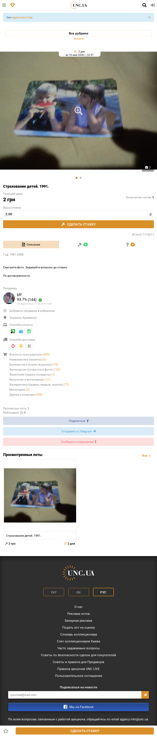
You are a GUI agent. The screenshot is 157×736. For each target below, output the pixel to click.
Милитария (19, 389)
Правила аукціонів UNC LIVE (78, 669)
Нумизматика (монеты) (27, 359)
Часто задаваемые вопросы (78, 648)
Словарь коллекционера (78, 634)
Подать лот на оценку (78, 627)
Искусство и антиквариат (30, 379)
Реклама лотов (78, 614)
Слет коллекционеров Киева (78, 641)
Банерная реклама (78, 621)
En (78, 592)
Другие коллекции (25, 394)
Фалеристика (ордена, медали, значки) (39, 384)
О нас (78, 607)
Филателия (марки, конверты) (32, 374)
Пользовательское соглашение (78, 676)
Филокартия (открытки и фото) (34, 369)
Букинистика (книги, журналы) (33, 364)
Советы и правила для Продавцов (78, 662)
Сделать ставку (84, 731)
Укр (54, 592)
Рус (103, 592)
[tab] (31, 244)
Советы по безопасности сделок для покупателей (78, 655)
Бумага (79, 38)
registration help (22, 17)
